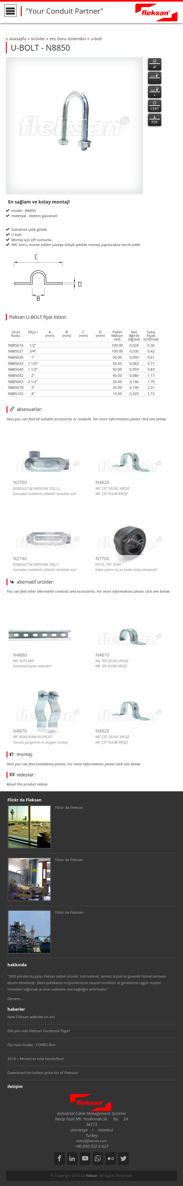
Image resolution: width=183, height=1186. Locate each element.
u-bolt (96, 39)
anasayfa (17, 39)
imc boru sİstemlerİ (68, 39)
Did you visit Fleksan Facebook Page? (38, 1030)
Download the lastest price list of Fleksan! (42, 1072)
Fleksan (91, 1175)
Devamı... (15, 998)
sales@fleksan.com (91, 1140)
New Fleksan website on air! (31, 1016)
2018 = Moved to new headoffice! (35, 1058)
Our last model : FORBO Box (31, 1044)
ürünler (38, 39)
